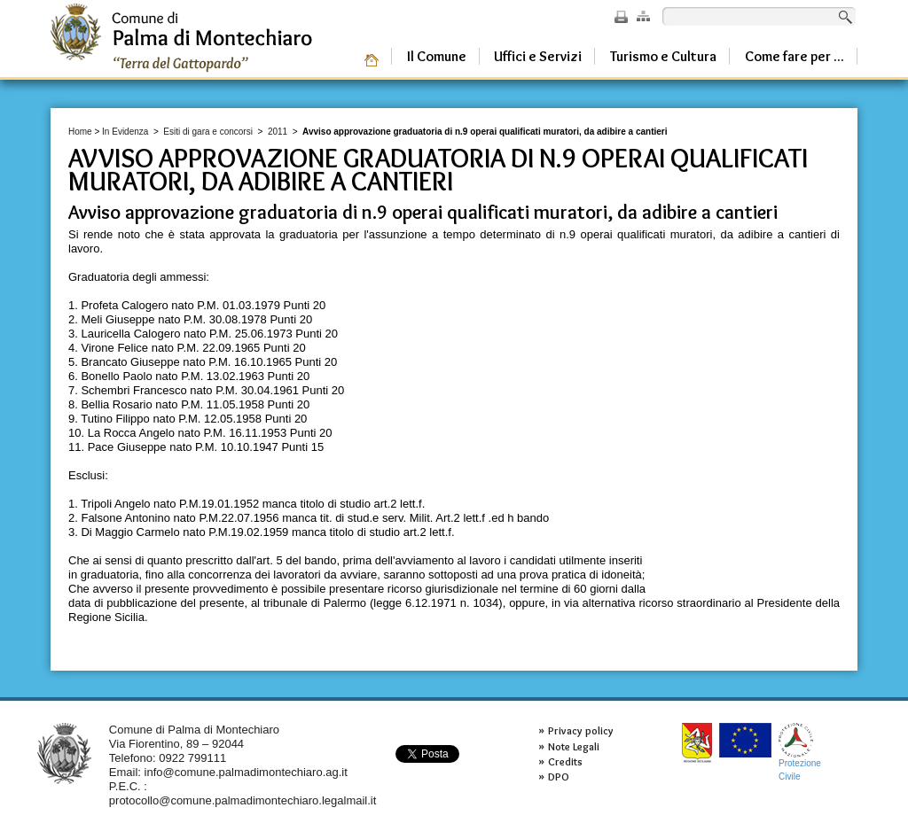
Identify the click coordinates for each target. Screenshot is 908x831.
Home (80, 131)
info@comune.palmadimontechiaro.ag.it (246, 772)
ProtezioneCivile (800, 752)
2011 (277, 131)
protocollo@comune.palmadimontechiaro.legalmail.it (243, 800)
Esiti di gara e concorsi (208, 131)
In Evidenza (125, 131)
